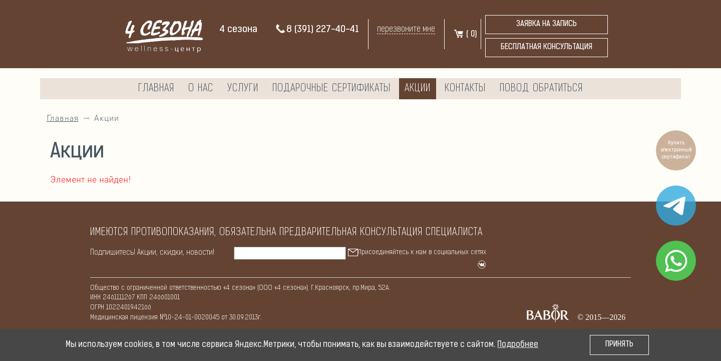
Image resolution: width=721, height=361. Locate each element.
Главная (156, 89)
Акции (418, 89)
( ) (465, 35)
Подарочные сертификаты (331, 89)
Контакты (465, 89)
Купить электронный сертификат (676, 150)
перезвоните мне (406, 29)
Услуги (242, 89)
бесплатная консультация (546, 47)
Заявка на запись (546, 24)
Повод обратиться (541, 89)
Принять (619, 344)
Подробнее (517, 345)
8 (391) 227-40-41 (317, 30)
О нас (200, 89)
